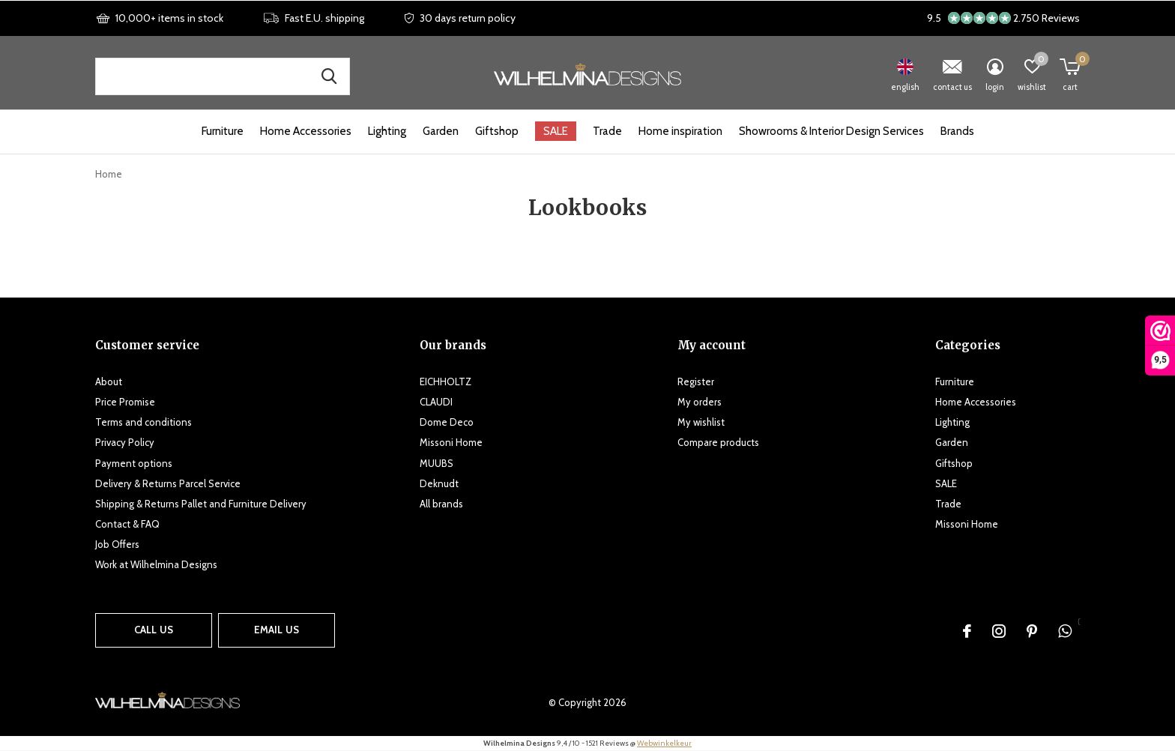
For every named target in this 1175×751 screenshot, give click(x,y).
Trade (607, 131)
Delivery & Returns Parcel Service (168, 483)
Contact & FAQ (127, 524)
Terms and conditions (143, 422)
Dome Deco (447, 422)
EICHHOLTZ (445, 381)
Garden (441, 131)
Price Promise (125, 402)
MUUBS (436, 463)
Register (695, 381)
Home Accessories (305, 131)
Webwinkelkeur (664, 743)
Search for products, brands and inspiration (329, 76)
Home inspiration (680, 131)
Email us (276, 630)
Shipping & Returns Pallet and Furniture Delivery (200, 504)
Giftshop (497, 131)
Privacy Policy (124, 442)
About (108, 381)
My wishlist (701, 422)
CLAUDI (436, 402)
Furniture (223, 131)
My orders (699, 402)
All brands (441, 504)
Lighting (387, 131)
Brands (957, 131)
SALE (555, 131)
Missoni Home (451, 442)
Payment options (133, 463)
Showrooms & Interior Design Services (831, 131)
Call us (153, 630)
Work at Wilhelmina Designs (156, 564)
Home (108, 174)
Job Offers (117, 544)
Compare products (718, 442)
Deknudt (439, 483)
